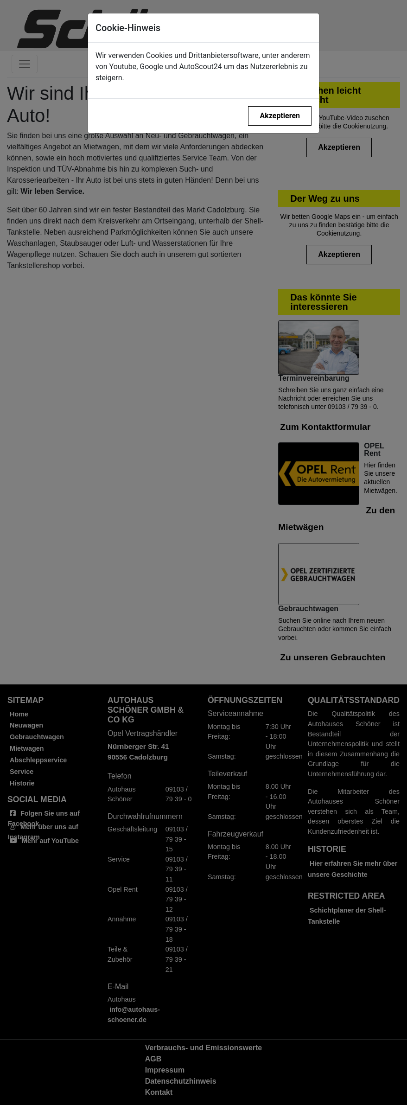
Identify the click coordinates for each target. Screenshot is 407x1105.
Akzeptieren (280, 115)
